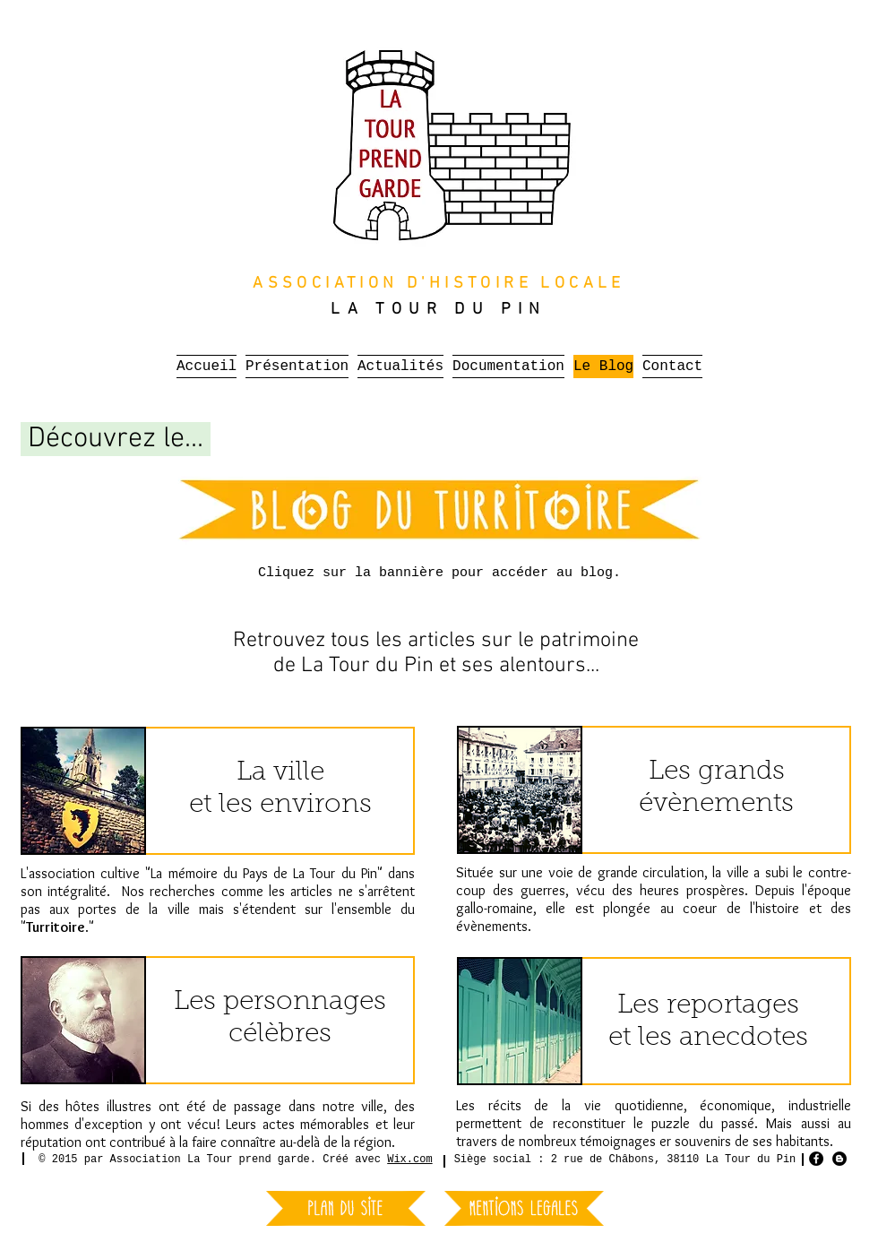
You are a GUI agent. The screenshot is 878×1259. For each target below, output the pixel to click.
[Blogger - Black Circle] (839, 1158)
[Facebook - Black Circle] (816, 1158)
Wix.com (409, 1159)
